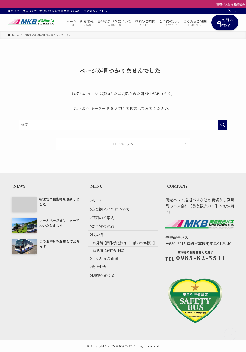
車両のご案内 (105, 225)
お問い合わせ (105, 307)
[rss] (229, 11)
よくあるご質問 (107, 284)
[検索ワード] (123, 125)
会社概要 (102, 295)
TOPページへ (123, 143)
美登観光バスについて (113, 213)
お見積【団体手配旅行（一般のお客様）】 (124, 261)
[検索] (235, 11)
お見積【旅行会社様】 (114, 273)
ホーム (100, 202)
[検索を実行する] (222, 125)
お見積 (100, 248)
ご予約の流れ (105, 236)
